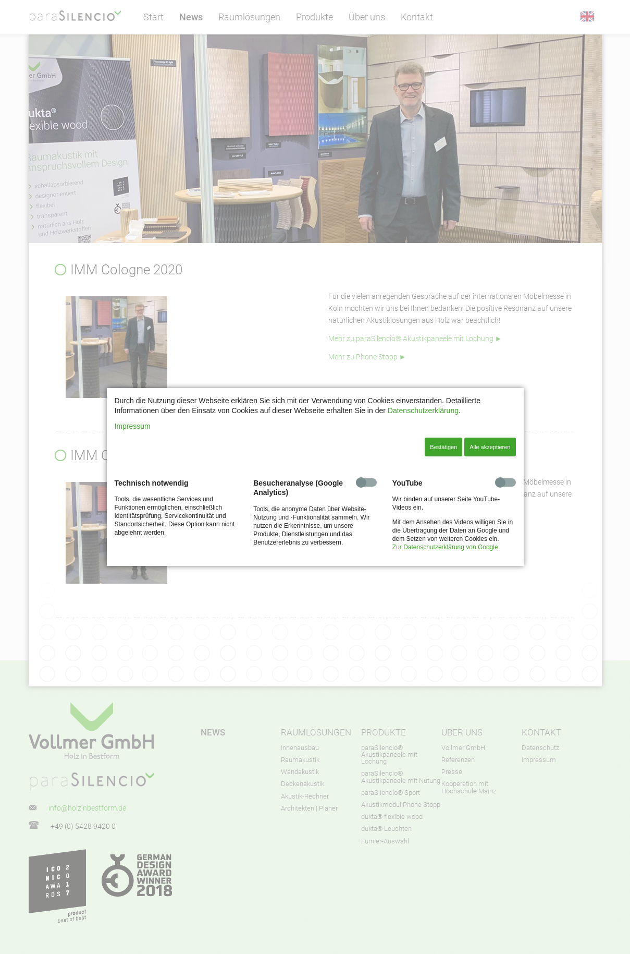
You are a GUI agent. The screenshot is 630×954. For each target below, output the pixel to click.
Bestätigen (443, 447)
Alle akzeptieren (490, 447)
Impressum (133, 426)
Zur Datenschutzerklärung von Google (445, 547)
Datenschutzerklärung (423, 410)
